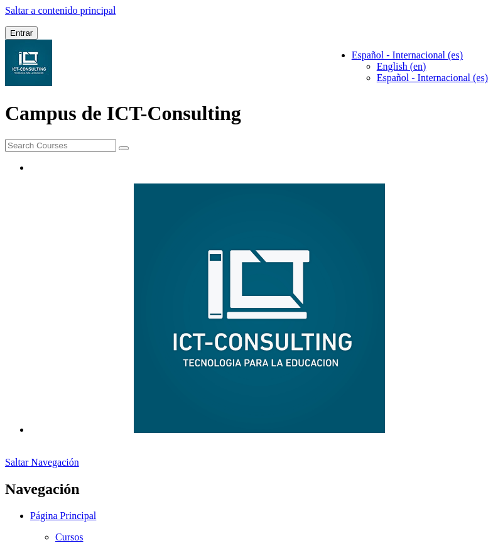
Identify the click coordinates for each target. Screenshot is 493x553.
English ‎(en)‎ (401, 66)
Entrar (21, 33)
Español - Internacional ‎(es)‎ (432, 77)
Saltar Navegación (42, 462)
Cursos (69, 537)
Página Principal (63, 515)
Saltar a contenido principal (60, 10)
